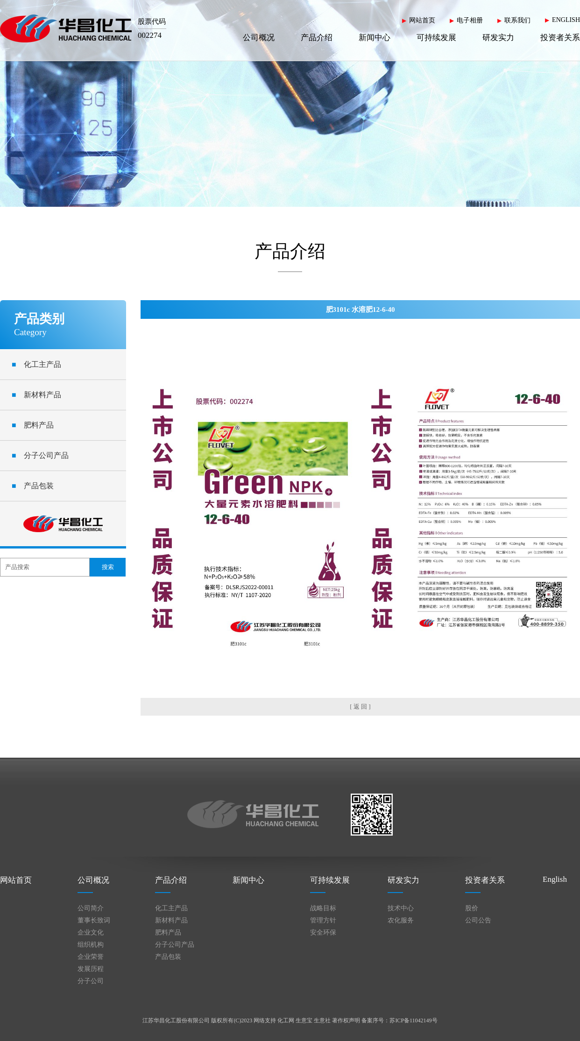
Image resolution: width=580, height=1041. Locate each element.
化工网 (285, 1020)
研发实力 (498, 37)
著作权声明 (346, 1020)
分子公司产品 (40, 455)
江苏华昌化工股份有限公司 (176, 1020)
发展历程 (91, 968)
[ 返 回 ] (360, 706)
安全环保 (323, 932)
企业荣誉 (91, 956)
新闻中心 (374, 37)
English (555, 879)
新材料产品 (36, 395)
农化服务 (401, 920)
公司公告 (478, 920)
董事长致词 (94, 920)
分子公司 (91, 981)
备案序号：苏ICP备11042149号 (399, 1020)
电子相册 (470, 20)
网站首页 (422, 20)
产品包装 (33, 486)
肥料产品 (33, 425)
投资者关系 (560, 37)
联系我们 (517, 20)
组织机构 (91, 944)
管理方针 (323, 920)
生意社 (322, 1020)
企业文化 (91, 932)
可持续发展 (436, 37)
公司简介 (91, 908)
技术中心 (401, 908)
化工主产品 (36, 364)
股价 (471, 908)
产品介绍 (316, 37)
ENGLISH (566, 19)
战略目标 (323, 908)
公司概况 (259, 37)
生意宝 (304, 1020)
